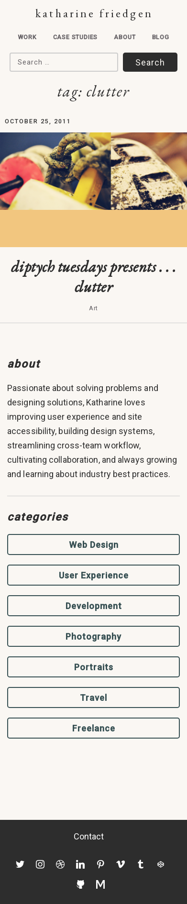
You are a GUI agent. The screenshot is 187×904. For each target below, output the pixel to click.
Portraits (93, 667)
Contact (89, 836)
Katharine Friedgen (94, 13)
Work (27, 37)
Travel (93, 698)
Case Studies (75, 37)
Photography (93, 637)
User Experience (94, 575)
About (124, 37)
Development (94, 606)
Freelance (93, 728)
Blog (160, 37)
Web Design (94, 545)
